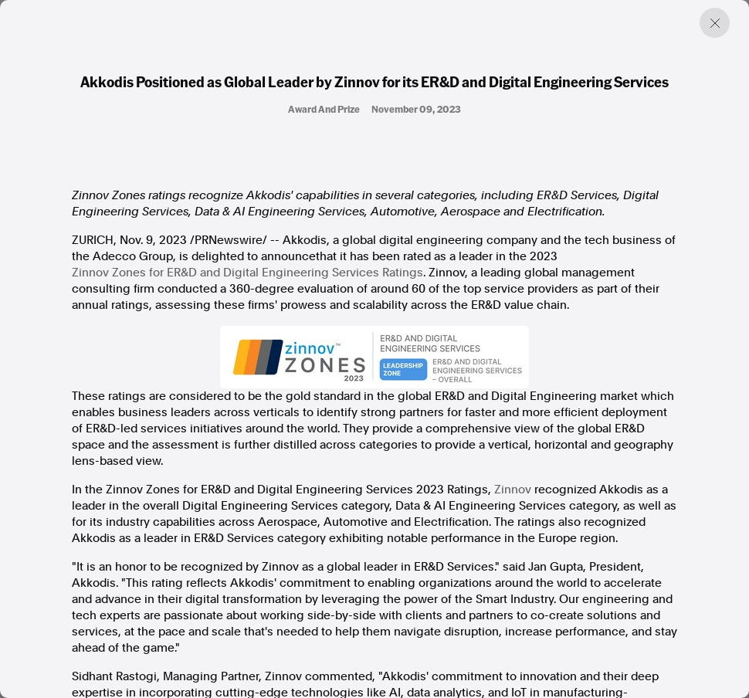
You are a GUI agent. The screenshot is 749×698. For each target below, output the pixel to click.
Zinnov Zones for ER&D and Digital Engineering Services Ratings (247, 273)
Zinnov (512, 489)
